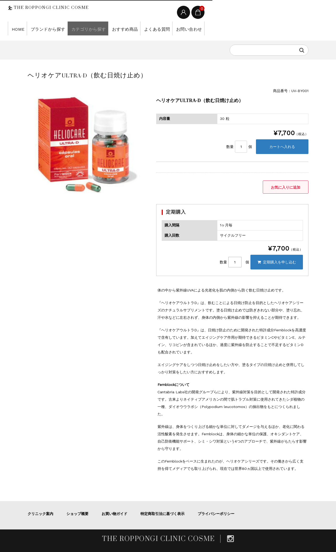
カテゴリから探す (80, 28)
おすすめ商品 (113, 28)
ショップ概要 (77, 514)
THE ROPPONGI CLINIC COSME (50, 7)
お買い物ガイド (114, 514)
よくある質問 (142, 28)
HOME (16, 28)
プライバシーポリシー (216, 514)
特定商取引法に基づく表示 (162, 514)
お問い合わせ (171, 28)
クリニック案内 (40, 514)
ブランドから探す (44, 28)
